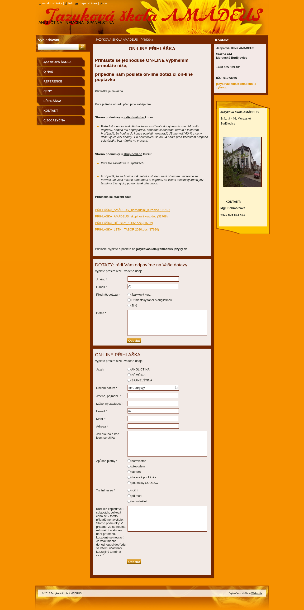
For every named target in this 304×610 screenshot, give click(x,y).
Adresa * (102, 426)
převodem (138, 466)
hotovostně (139, 461)
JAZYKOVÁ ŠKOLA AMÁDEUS (116, 39)
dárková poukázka (144, 477)
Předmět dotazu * (108, 294)
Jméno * (101, 279)
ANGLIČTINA (140, 369)
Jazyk (100, 369)
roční (135, 490)
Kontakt (50, 110)
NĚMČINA (139, 375)
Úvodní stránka (52, 3)
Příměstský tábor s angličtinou (152, 300)
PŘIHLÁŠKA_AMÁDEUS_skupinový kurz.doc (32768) (131, 216)
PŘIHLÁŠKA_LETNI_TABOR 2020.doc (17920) (127, 229)
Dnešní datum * (106, 388)
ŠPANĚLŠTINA (142, 380)
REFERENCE (52, 81)
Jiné (134, 305)
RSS (105, 3)
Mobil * (100, 419)
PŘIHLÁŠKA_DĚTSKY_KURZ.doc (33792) (124, 223)
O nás (48, 71)
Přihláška (52, 101)
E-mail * (101, 287)
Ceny (47, 91)
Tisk (70, 3)
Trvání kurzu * (105, 490)
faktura (136, 472)
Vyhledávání (48, 40)
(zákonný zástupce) (109, 403)
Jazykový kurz (141, 294)
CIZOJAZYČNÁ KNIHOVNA (54, 122)
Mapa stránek (88, 3)
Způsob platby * (106, 461)
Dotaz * (101, 313)
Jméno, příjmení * (108, 396)
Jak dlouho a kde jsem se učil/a (107, 435)
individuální (139, 501)
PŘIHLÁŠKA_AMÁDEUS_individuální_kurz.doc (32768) (132, 210)
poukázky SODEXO (145, 483)
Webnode (256, 593)
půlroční (137, 496)
